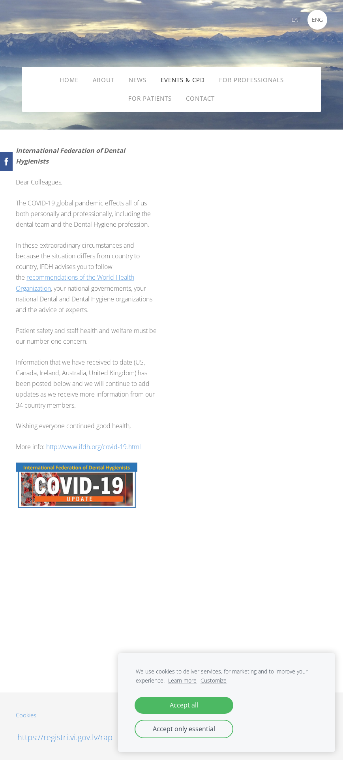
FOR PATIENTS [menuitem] (150, 98)
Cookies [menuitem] (26, 715)
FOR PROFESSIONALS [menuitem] (251, 80)
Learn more (182, 680)
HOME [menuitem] (69, 80)
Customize (214, 680)
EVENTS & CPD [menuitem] (183, 80)
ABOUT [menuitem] (103, 80)
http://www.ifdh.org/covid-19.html (93, 446)
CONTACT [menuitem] (200, 98)
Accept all (184, 705)
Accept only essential (184, 728)
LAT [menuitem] (296, 19)
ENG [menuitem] (317, 19)
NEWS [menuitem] (137, 80)
